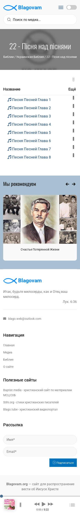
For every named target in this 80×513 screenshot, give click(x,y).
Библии (8, 57)
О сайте (8, 366)
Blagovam (22, 8)
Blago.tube (10, 409)
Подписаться (63, 462)
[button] (36, 503)
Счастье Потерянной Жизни (40, 249)
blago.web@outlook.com (22, 318)
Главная (9, 345)
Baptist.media (12, 390)
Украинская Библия (30, 57)
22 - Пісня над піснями (61, 57)
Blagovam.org (17, 484)
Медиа (7, 352)
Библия (8, 359)
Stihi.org (8, 402)
